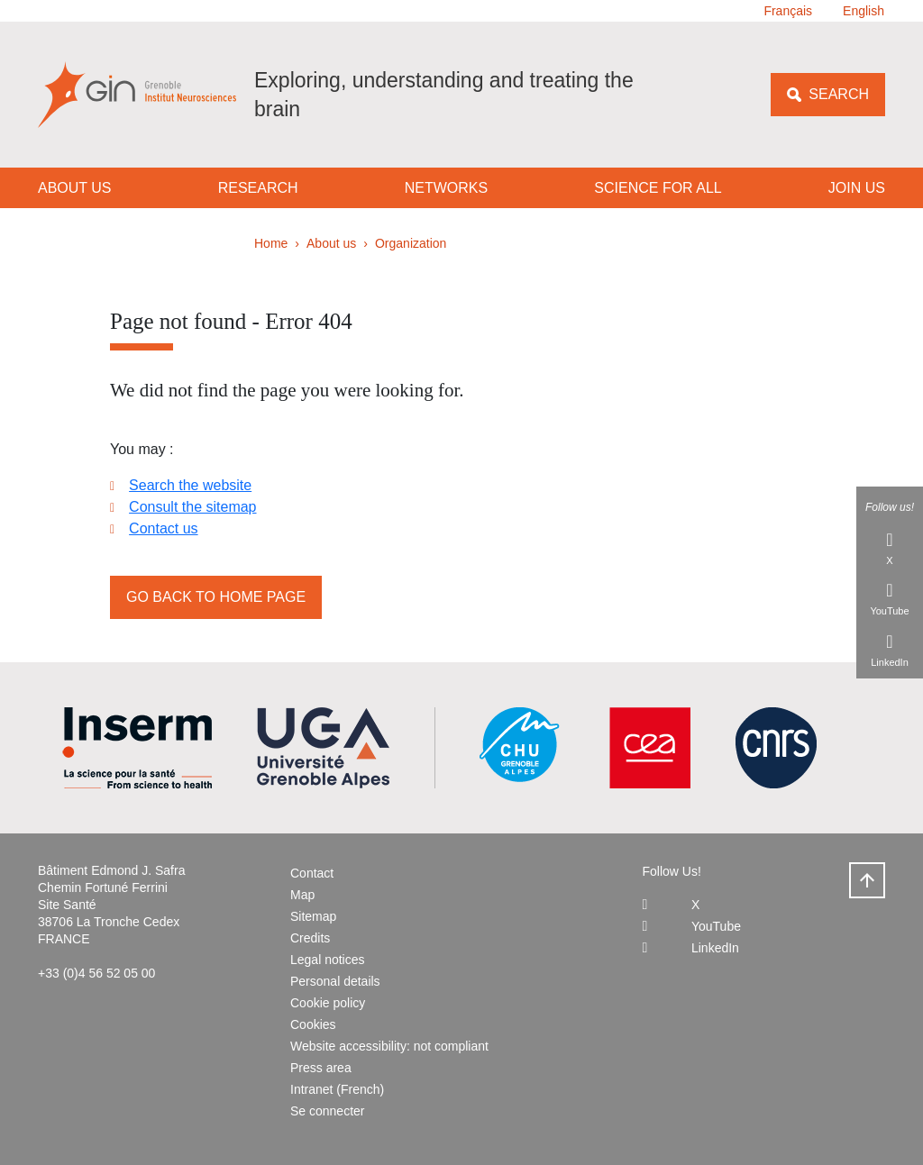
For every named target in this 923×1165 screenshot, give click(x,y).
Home (271, 243)
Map (302, 894)
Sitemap (313, 916)
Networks (446, 188)
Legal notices (327, 959)
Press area (321, 1067)
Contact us (163, 528)
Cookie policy (327, 1003)
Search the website (190, 485)
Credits (310, 938)
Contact (312, 873)
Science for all (657, 188)
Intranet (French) (337, 1089)
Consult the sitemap (192, 506)
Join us (856, 188)
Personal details (335, 981)
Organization (410, 243)
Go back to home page (216, 597)
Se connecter (327, 1111)
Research (258, 188)
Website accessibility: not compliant (389, 1046)
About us (75, 188)
